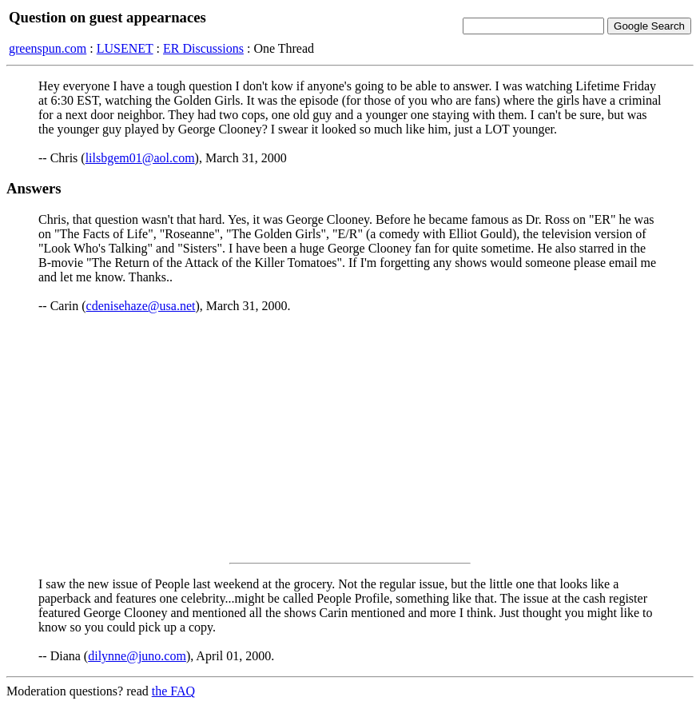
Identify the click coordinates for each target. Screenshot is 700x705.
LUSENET (125, 48)
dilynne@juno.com (137, 656)
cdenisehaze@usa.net (141, 306)
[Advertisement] (350, 438)
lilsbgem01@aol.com (140, 158)
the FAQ (173, 691)
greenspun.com (47, 48)
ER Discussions (203, 48)
